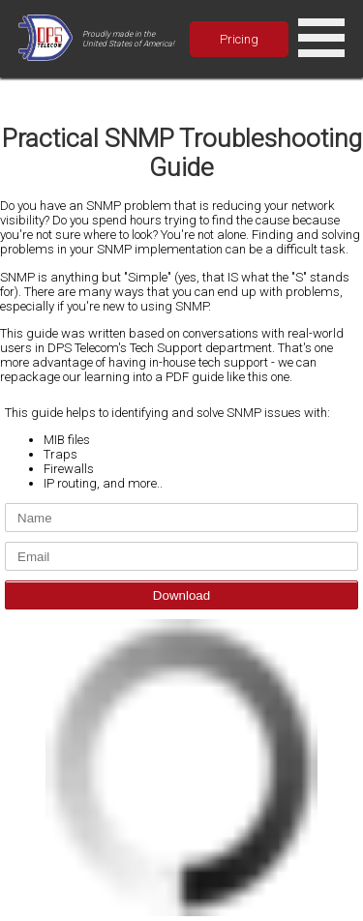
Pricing (239, 39)
